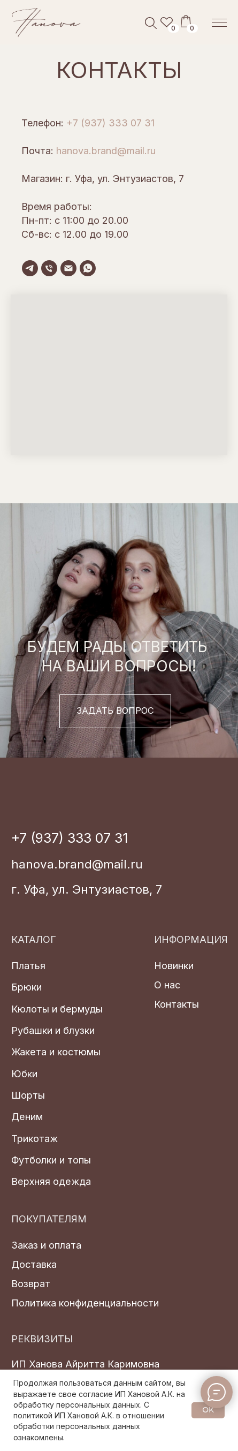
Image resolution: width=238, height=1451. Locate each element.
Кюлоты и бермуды (57, 1009)
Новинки (174, 965)
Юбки (24, 1073)
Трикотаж (34, 1138)
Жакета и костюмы (56, 1051)
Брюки (26, 987)
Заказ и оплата (46, 1245)
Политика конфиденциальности (85, 1303)
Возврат (30, 1283)
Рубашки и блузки (53, 1030)
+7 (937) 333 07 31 (110, 123)
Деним (27, 1116)
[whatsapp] (88, 268)
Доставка (34, 1264)
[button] (115, 711)
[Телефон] (49, 268)
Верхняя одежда (51, 1181)
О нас (167, 985)
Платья (28, 965)
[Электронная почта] (68, 268)
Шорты (28, 1095)
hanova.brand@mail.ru (106, 150)
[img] (46, 22)
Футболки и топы (51, 1160)
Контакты (176, 1004)
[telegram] (30, 268)
